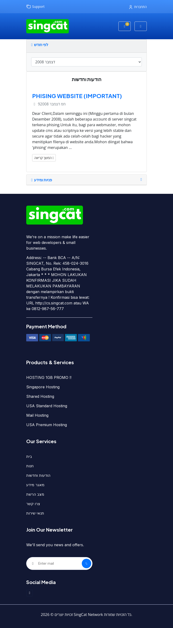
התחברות (138, 6)
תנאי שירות (35, 513)
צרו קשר (33, 503)
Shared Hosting (40, 396)
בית (29, 456)
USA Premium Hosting (46, 424)
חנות (30, 465)
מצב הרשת (35, 494)
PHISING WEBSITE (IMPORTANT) (77, 95)
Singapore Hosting (43, 387)
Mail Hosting (37, 415)
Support (35, 6)
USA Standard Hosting (46, 405)
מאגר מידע (35, 484)
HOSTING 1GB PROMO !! (48, 377)
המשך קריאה (44, 158)
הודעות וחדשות (38, 475)
